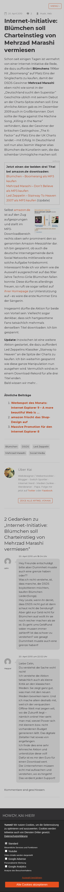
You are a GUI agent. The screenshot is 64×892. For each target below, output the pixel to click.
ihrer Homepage (16, 291)
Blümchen (11, 446)
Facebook (47, 490)
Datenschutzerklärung (15, 836)
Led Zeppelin (41, 446)
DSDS (25, 446)
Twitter (31, 490)
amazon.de (22, 210)
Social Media (37, 453)
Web (49, 13)
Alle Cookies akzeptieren (31, 884)
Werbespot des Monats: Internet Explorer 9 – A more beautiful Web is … (32, 407)
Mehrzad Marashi (15, 453)
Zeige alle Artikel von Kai (35, 500)
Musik (43, 13)
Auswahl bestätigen (32, 877)
